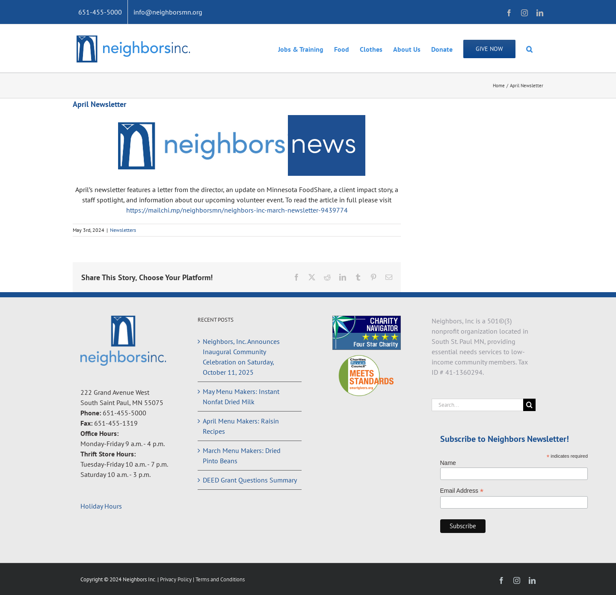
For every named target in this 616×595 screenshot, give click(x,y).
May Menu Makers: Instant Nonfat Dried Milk (241, 396)
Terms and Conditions (220, 579)
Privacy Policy (176, 579)
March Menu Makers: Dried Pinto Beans (242, 455)
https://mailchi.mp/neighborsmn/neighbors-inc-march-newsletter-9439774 (237, 210)
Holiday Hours (101, 506)
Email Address (462, 491)
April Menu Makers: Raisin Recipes (241, 426)
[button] (529, 48)
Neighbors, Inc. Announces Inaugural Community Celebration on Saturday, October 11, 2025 (241, 356)
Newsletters (123, 230)
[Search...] (478, 405)
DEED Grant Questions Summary (250, 480)
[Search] (529, 405)
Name (448, 462)
